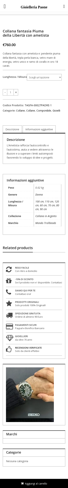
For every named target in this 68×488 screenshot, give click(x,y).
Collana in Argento (46, 216)
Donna (39, 194)
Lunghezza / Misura (15, 77)
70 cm (51, 205)
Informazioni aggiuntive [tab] (39, 129)
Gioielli (56, 110)
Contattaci (56, 282)
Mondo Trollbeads (45, 223)
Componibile (43, 110)
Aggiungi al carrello (36, 483)
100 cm (39, 201)
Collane (20, 110)
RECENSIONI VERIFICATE (28, 347)
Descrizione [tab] (12, 129)
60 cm (43, 205)
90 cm (43, 209)
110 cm (49, 201)
